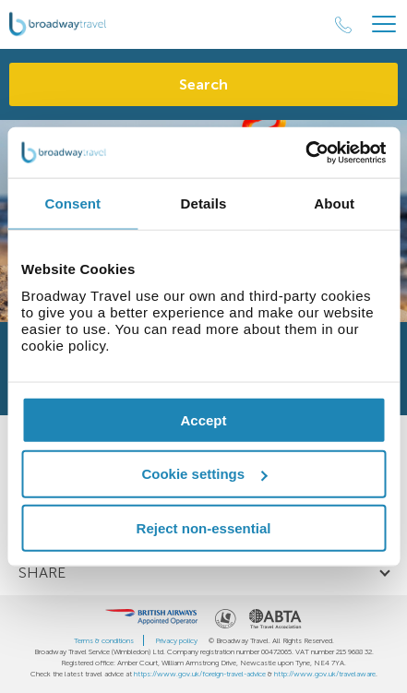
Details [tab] (204, 203)
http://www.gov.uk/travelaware (325, 673)
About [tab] (334, 203)
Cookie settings (204, 474)
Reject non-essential (204, 528)
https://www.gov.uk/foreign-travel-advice (200, 673)
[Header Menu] (384, 24)
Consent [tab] (72, 203)
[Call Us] (343, 25)
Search (203, 84)
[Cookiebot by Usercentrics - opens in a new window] (305, 152)
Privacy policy (176, 640)
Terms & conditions (104, 640)
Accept (203, 419)
